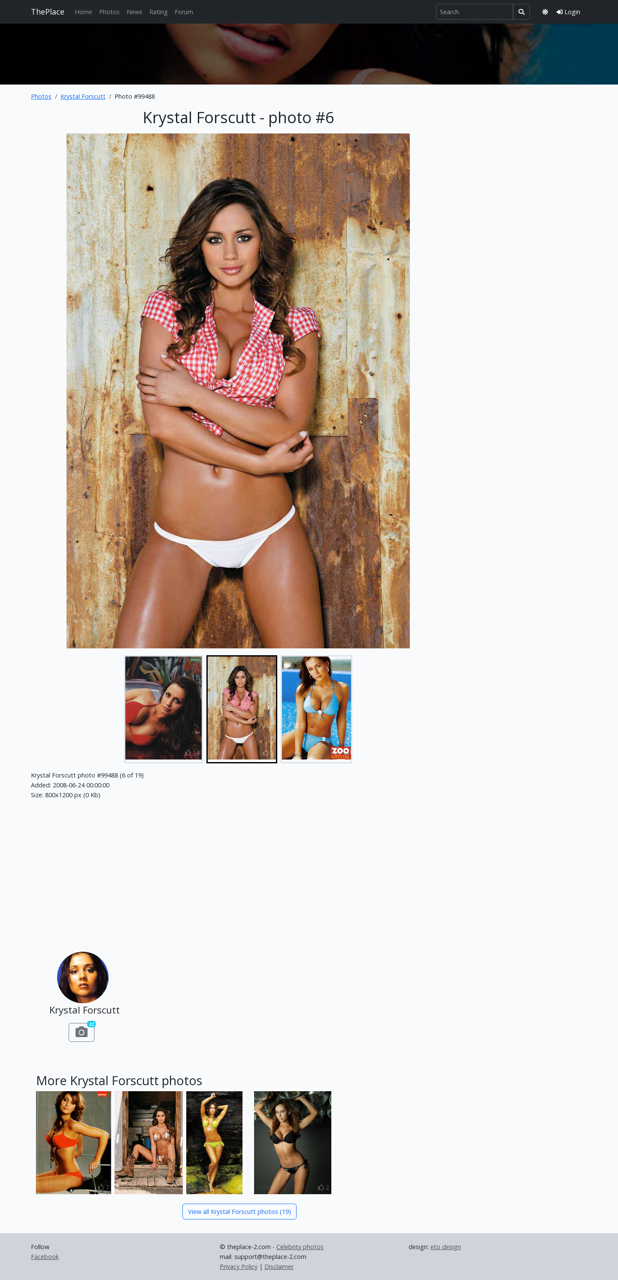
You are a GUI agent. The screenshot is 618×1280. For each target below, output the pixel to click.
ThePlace (47, 11)
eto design (445, 1247)
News (134, 12)
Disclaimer (279, 1266)
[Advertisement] (309, 52)
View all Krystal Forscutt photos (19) (239, 1211)
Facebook (45, 1257)
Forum (184, 12)
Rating (158, 12)
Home (83, 12)
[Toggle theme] (545, 12)
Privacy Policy (239, 1266)
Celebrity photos (300, 1247)
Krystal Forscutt (83, 96)
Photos (109, 12)
